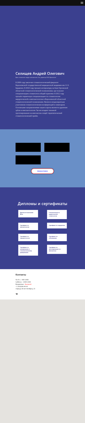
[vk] (17, 339)
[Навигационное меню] (82, 3)
